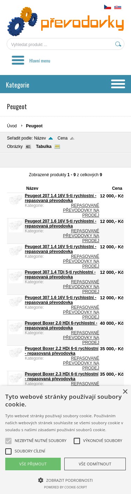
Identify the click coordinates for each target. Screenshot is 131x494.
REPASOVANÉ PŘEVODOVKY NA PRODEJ (81, 210)
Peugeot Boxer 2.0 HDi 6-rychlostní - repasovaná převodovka (61, 325)
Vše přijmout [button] (32, 463)
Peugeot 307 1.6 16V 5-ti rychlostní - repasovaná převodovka (60, 300)
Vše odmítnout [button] (95, 463)
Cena (63, 138)
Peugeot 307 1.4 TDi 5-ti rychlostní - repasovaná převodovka (60, 274)
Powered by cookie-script (65, 487)
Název (40, 138)
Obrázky (15, 146)
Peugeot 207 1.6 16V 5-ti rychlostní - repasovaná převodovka (60, 224)
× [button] (125, 392)
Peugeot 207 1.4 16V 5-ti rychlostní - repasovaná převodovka (60, 198)
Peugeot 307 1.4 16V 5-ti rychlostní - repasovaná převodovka (60, 249)
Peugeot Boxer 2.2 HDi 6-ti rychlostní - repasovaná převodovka (62, 351)
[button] (65, 480)
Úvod (12, 125)
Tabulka (43, 146)
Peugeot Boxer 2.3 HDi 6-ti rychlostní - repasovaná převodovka (62, 376)
